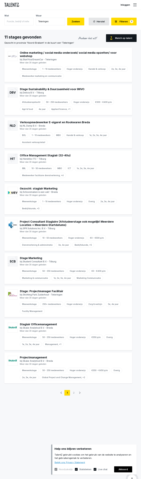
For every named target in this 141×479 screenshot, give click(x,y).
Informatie (97, 4)
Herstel (99, 21)
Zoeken (76, 21)
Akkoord (123, 469)
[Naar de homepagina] (11, 5)
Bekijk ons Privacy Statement (70, 462)
